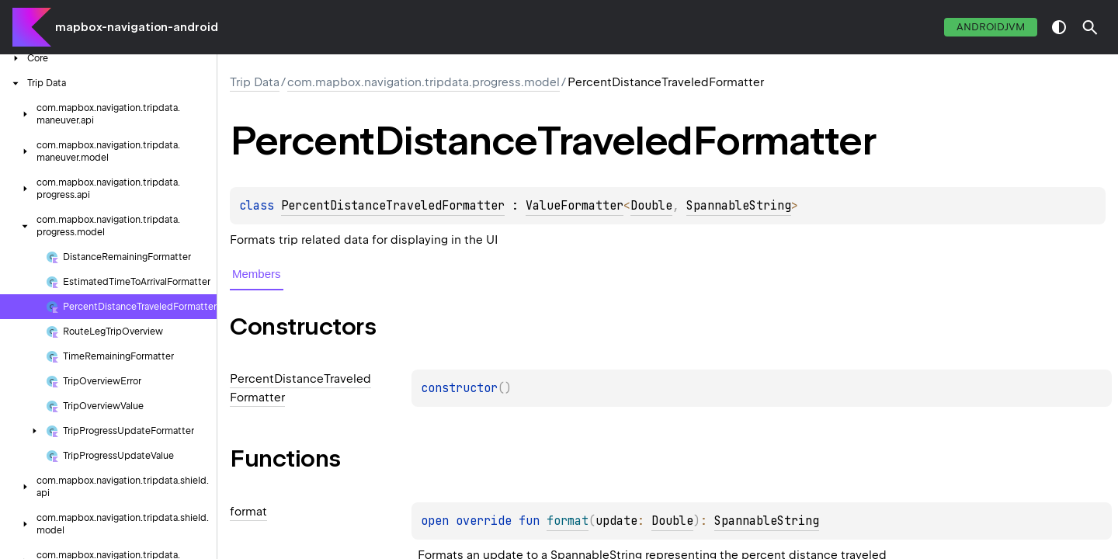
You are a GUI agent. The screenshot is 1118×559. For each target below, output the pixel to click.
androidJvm (991, 27)
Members (256, 273)
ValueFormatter (574, 206)
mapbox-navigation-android (136, 27)
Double (651, 206)
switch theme (1059, 27)
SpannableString (738, 206)
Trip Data (255, 82)
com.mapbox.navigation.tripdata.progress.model (423, 82)
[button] (1090, 27)
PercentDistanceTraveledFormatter (393, 206)
